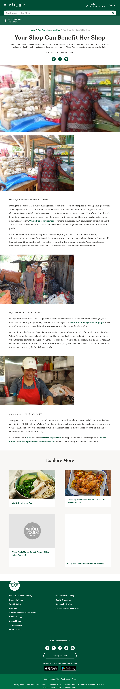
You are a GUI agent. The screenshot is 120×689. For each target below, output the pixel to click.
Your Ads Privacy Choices (36, 676)
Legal (59, 679)
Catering (13, 599)
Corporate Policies (70, 679)
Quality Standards (63, 591)
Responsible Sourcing (64, 587)
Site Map (100, 676)
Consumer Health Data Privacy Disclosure (79, 676)
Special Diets (15, 612)
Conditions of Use (55, 676)
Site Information (49, 679)
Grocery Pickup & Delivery (20, 587)
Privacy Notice (19, 676)
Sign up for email (60, 647)
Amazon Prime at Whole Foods (22, 603)
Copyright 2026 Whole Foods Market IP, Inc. (59, 670)
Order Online (15, 621)
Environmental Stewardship (67, 599)
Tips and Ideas (15, 616)
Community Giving (63, 595)
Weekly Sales (15, 595)
